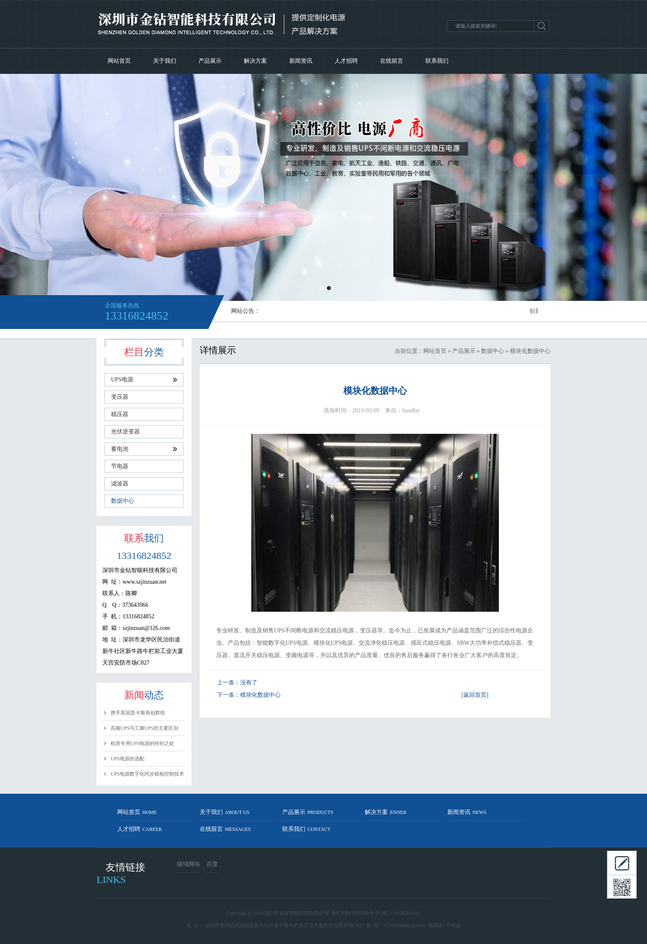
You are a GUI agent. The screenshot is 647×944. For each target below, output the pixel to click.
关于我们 (164, 61)
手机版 (453, 925)
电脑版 (435, 925)
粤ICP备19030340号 (352, 913)
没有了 (248, 682)
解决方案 (255, 61)
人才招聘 (346, 61)
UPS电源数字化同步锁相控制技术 (147, 774)
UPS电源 (144, 379)
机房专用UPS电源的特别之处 (142, 743)
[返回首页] (474, 695)
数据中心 (122, 501)
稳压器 (119, 414)
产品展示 (210, 61)
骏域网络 (188, 864)
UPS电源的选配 (127, 759)
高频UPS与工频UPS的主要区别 (144, 728)
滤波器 (119, 483)
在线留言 (391, 61)
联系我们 (437, 61)
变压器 (119, 397)
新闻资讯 (300, 61)
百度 (212, 864)
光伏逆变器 (125, 431)
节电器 (119, 466)
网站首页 (119, 61)
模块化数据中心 (260, 695)
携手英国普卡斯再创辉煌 (138, 713)
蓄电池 (144, 449)
